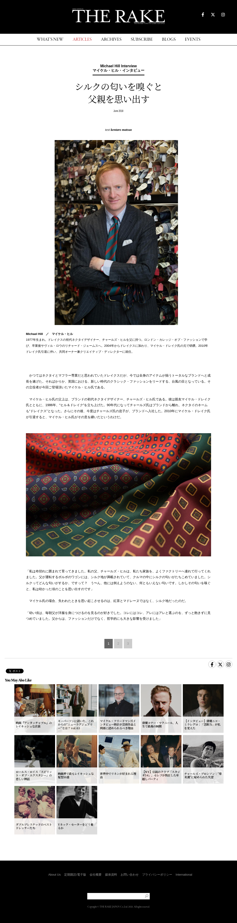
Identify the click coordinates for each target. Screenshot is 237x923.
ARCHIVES (111, 40)
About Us (54, 874)
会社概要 (96, 874)
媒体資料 (111, 874)
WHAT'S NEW (50, 40)
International (184, 874)
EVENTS (192, 40)
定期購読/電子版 (75, 874)
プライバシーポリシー (157, 874)
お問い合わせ (130, 874)
